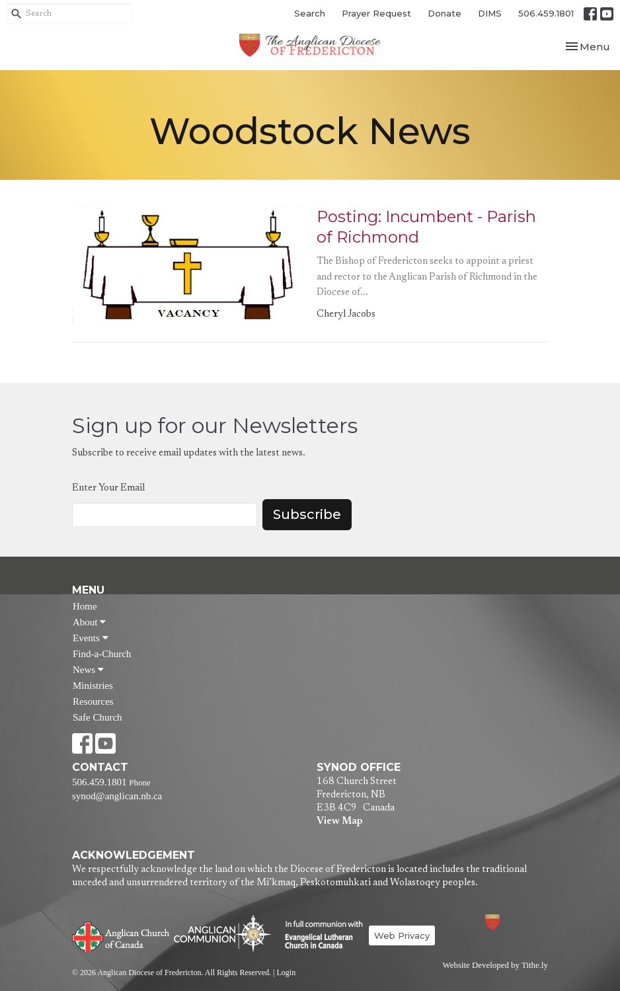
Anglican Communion (222, 933)
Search (309, 13)
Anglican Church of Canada (121, 935)
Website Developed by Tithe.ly (495, 965)
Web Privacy (402, 935)
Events (90, 638)
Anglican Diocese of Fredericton (510, 922)
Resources (93, 701)
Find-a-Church (102, 654)
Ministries (93, 685)
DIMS (490, 13)
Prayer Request (376, 13)
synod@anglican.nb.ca (117, 796)
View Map (339, 821)
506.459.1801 (546, 13)
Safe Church (97, 717)
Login (285, 972)
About (89, 622)
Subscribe (307, 514)
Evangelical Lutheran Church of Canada (319, 935)
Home (85, 606)
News (88, 669)
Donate (444, 13)
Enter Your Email (108, 488)
